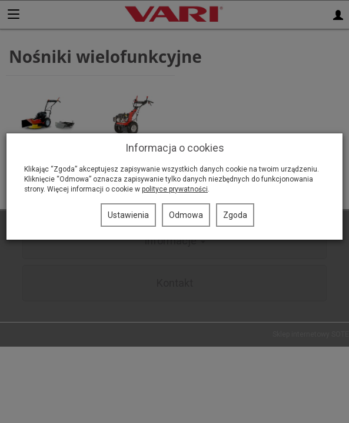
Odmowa (186, 215)
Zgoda (235, 215)
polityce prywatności (175, 189)
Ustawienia (128, 215)
